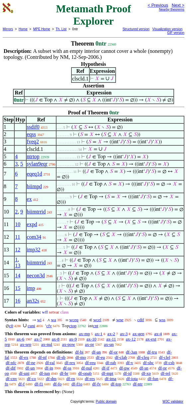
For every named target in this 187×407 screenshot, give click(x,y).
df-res (90, 378)
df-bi (79, 351)
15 (17, 288)
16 (17, 301)
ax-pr (89, 344)
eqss (31, 134)
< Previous (157, 5)
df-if (105, 367)
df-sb (60, 357)
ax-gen (138, 333)
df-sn (144, 367)
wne (120, 319)
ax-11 (111, 339)
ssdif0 (33, 127)
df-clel (164, 357)
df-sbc (148, 362)
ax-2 (111, 333)
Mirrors (8, 29)
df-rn (70, 378)
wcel (97, 319)
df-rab (111, 362)
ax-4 (158, 333)
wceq (73, 319)
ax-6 (20, 339)
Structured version (136, 29)
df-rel (165, 373)
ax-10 (92, 339)
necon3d (36, 275)
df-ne (30, 362)
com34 (34, 237)
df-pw (124, 367)
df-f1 (39, 383)
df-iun (44, 373)
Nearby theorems (171, 9)
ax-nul (46, 344)
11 (17, 237)
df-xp (146, 373)
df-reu (90, 362)
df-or (113, 351)
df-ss (67, 367)
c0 (11, 325)
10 (17, 224)
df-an (96, 351)
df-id (127, 373)
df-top (116, 383)
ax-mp (84, 333)
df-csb (169, 362)
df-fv (96, 383)
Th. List (61, 29)
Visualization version (167, 29)
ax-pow (68, 344)
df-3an (131, 351)
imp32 (34, 249)
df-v (129, 362)
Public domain (106, 401)
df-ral (50, 362)
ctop (72, 325)
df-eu (100, 357)
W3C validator (172, 401)
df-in (49, 367)
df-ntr (138, 383)
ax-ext (150, 339)
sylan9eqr (37, 164)
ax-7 (38, 339)
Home (23, 29)
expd (32, 224)
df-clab (121, 357)
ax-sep (25, 344)
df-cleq (143, 357)
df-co (31, 378)
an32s (33, 301)
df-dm (51, 378)
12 (17, 249)
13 (17, 265)
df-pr (162, 367)
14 (17, 275)
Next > (178, 5)
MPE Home (41, 29)
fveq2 (33, 141)
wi (39, 319)
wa (53, 319)
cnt (95, 325)
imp (31, 288)
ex (29, 199)
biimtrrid (36, 211)
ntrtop (33, 156)
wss (162, 319)
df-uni (24, 373)
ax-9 (73, 339)
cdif (140, 319)
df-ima (110, 378)
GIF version (175, 33)
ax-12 (131, 339)
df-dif (11, 367)
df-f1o (76, 383)
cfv (49, 325)
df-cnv (11, 378)
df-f (21, 383)
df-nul (86, 367)
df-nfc (11, 362)
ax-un (109, 344)
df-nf (42, 357)
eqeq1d (34, 174)
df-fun (152, 378)
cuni (31, 325)
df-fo (57, 383)
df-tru (152, 351)
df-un (30, 367)
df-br (64, 373)
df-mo (80, 357)
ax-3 (124, 333)
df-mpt (107, 373)
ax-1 (99, 333)
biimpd (34, 186)
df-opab (85, 373)
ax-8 (55, 339)
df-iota (132, 378)
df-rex (70, 362)
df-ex (23, 357)
